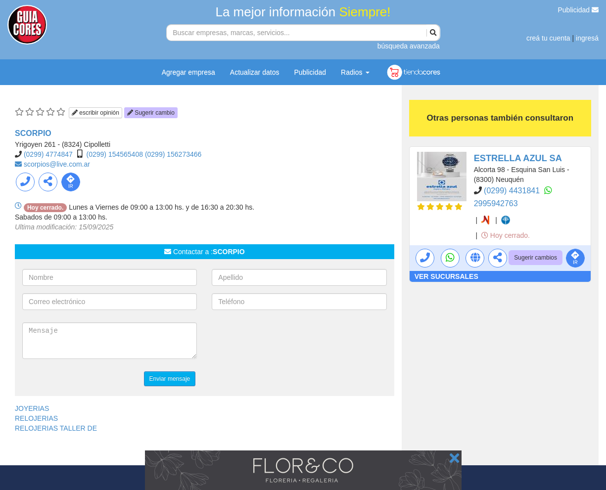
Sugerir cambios (535, 257)
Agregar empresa (188, 72)
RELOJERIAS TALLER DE (56, 428)
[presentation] (287, 341)
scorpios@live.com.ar (57, 164)
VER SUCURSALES (446, 276)
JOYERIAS (32, 408)
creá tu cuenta (548, 38)
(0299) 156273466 (173, 154)
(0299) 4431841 (513, 190)
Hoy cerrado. (505, 235)
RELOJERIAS (36, 418)
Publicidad (578, 10)
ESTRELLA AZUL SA (518, 158)
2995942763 (496, 203)
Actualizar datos (255, 72)
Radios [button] (355, 72)
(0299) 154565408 (115, 154)
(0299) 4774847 (48, 154)
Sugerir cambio (151, 112)
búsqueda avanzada (408, 46)
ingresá (587, 38)
